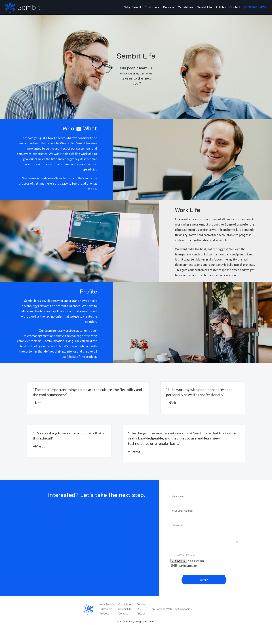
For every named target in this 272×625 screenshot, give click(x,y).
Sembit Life (204, 7)
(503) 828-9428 (255, 7)
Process (168, 7)
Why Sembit (132, 7)
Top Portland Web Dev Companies (171, 609)
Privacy (141, 613)
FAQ (139, 609)
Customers (152, 7)
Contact (234, 7)
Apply (204, 579)
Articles (221, 7)
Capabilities (185, 7)
